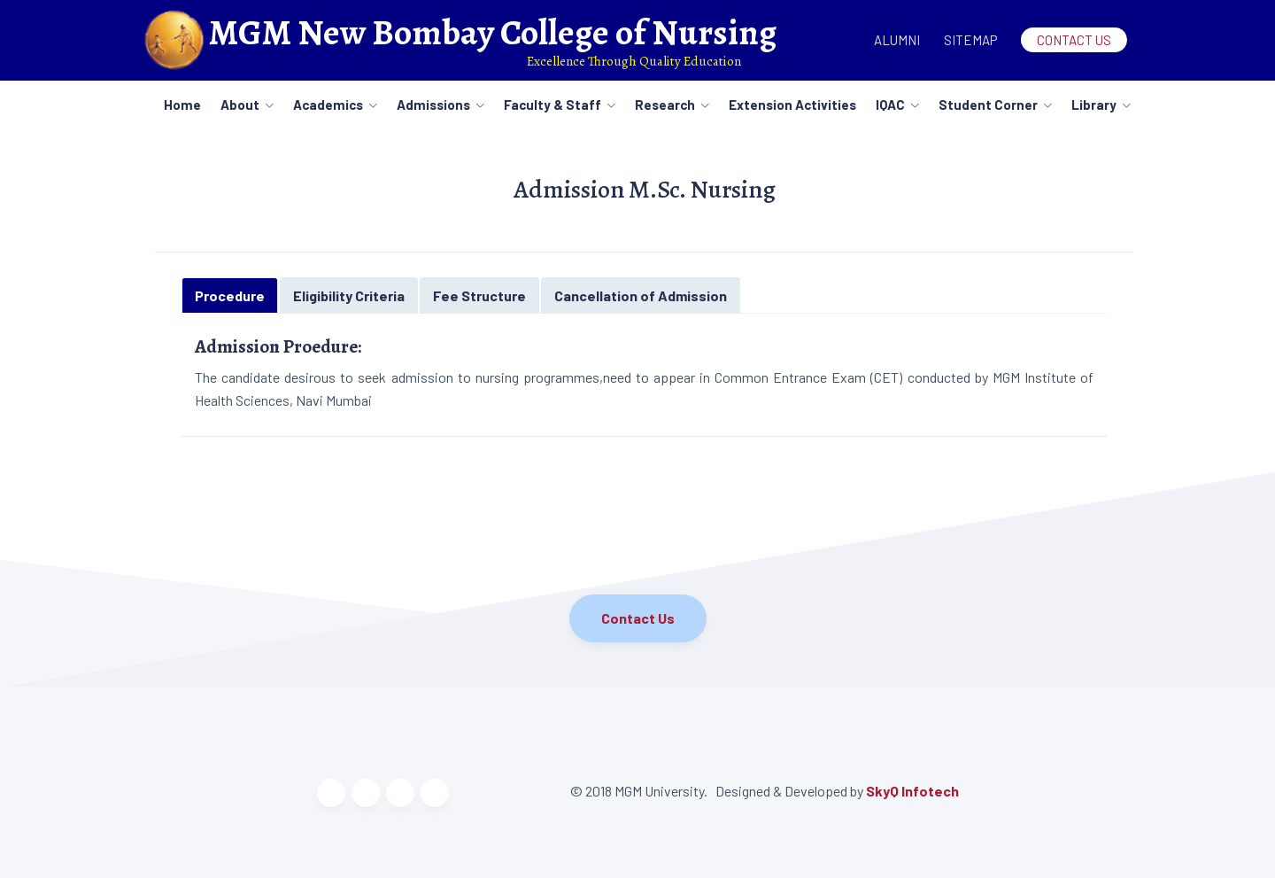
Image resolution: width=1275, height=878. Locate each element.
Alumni (897, 40)
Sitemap (970, 40)
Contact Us (1074, 40)
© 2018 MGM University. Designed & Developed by (718, 790)
